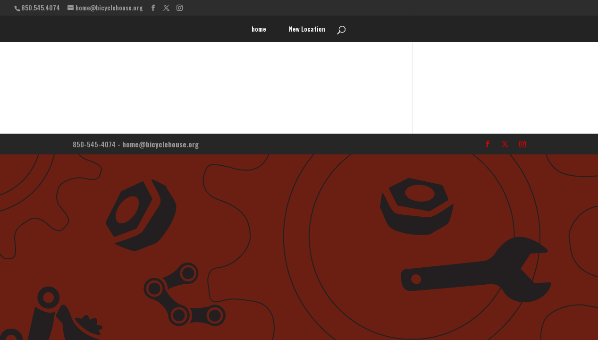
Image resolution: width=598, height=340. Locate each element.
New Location (307, 30)
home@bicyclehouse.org (160, 144)
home (259, 30)
